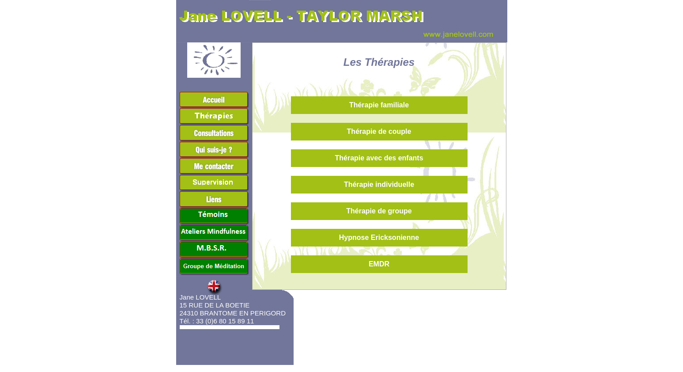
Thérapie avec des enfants (379, 158)
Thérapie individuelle (379, 184)
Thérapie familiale (379, 105)
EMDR (379, 264)
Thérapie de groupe (378, 211)
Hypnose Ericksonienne (379, 237)
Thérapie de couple (379, 131)
